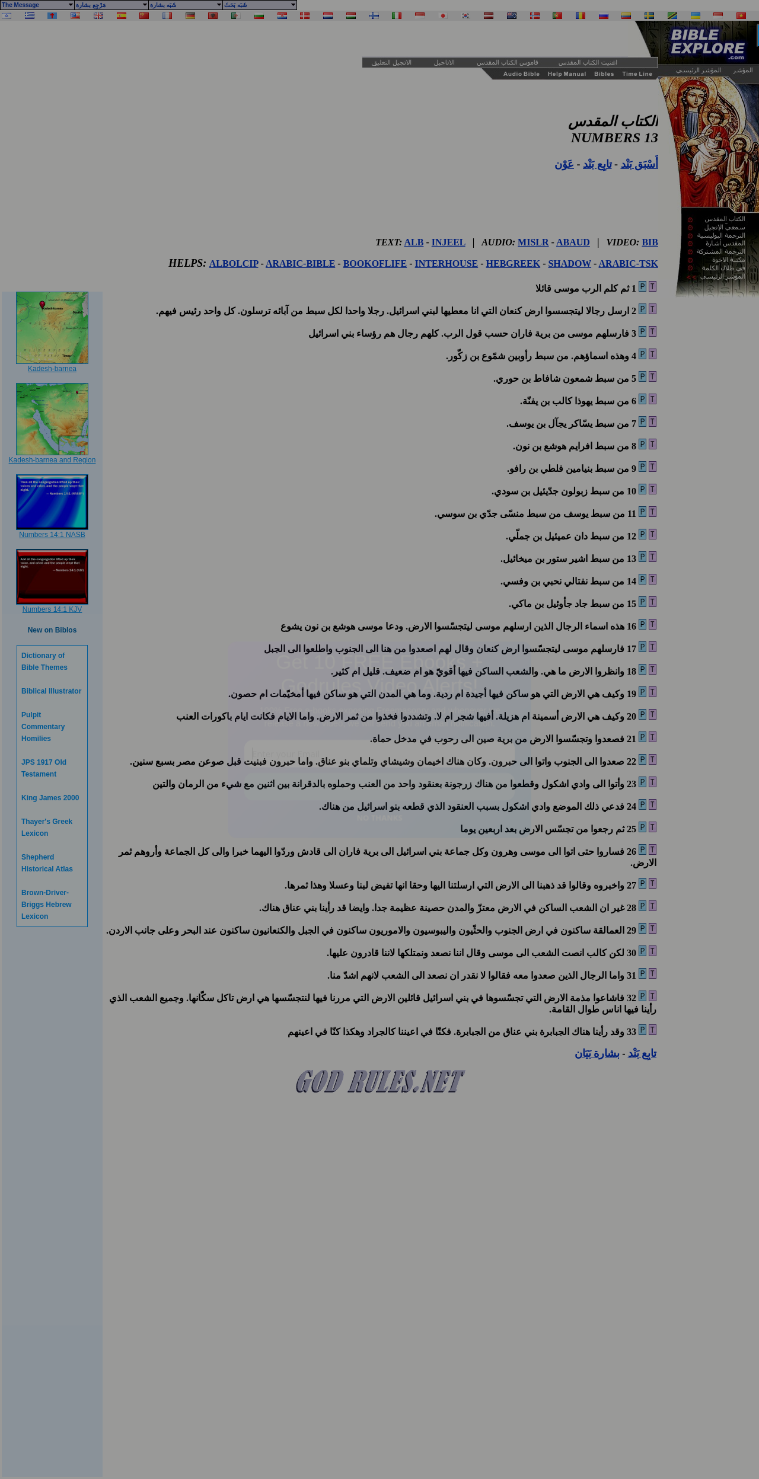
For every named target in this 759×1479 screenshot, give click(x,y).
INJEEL (448, 242)
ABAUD (573, 242)
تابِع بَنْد (597, 164)
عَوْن (564, 164)
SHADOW (569, 263)
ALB (414, 242)
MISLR (533, 242)
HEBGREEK (513, 263)
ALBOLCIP (234, 263)
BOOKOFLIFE (375, 263)
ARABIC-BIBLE (300, 263)
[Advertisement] (172, 38)
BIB (650, 242)
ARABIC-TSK (628, 263)
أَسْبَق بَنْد (640, 164)
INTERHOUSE (447, 263)
